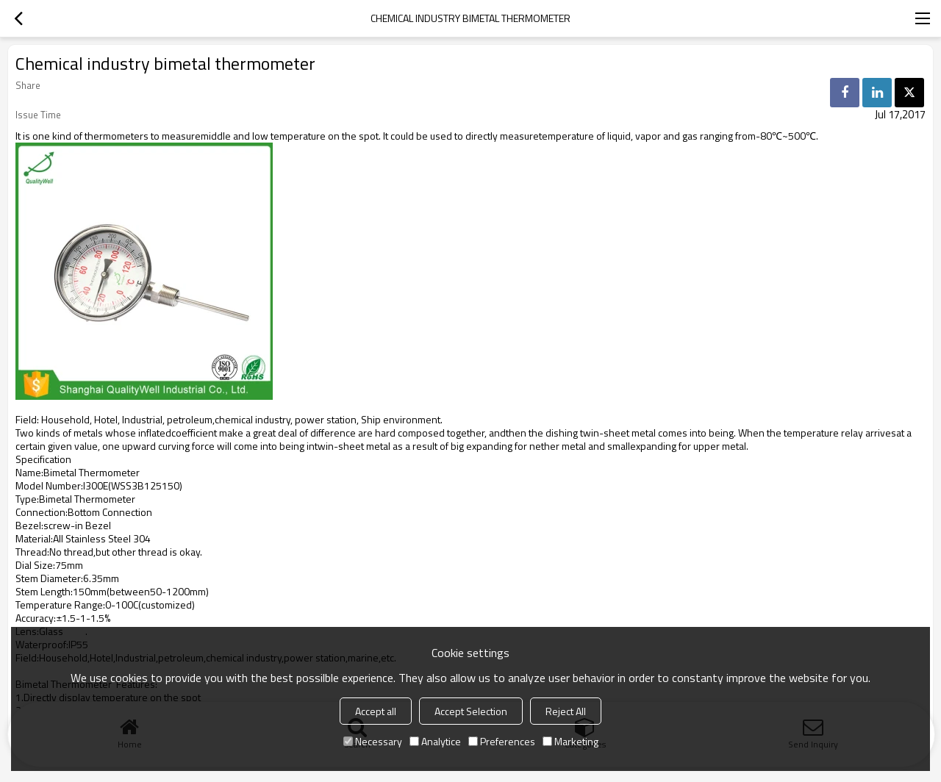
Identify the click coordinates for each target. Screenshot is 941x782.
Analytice (435, 741)
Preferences (501, 741)
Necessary (372, 741)
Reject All (565, 711)
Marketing (570, 741)
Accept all (375, 711)
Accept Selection (470, 711)
